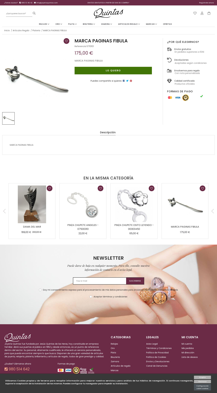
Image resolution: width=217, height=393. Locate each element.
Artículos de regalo (121, 366)
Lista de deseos (190, 357)
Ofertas (167, 24)
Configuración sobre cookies (202, 387)
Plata (72, 24)
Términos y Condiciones (159, 348)
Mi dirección (188, 352)
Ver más (173, 289)
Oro (58, 24)
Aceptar (202, 377)
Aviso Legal (152, 343)
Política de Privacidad (157, 352)
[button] (4, 211)
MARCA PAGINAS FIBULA (185, 226)
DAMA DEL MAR (32, 226)
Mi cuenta (187, 343)
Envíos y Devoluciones (157, 361)
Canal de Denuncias (156, 366)
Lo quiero (113, 70)
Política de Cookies (156, 357)
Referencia (80, 46)
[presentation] (108, 308)
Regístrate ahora (206, 3)
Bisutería (115, 357)
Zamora (106, 24)
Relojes (44, 24)
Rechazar (202, 381)
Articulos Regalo (129, 24)
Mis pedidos (188, 348)
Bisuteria (89, 24)
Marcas (151, 24)
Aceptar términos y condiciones (110, 296)
